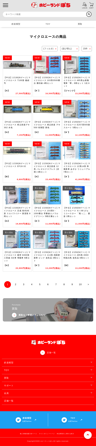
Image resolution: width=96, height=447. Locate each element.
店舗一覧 (51, 353)
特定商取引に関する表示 (65, 434)
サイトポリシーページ (47, 434)
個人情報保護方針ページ (28, 434)
